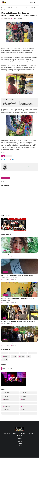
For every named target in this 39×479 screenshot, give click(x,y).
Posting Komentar (6, 181)
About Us (20, 443)
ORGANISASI (7, 406)
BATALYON (8, 7)
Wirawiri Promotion (7, 368)
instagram (7, 433)
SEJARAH (24, 409)
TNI (29, 356)
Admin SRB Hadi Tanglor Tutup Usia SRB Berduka (14, 343)
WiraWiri (23, 451)
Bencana (24, 396)
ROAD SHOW (7, 409)
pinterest (16, 433)
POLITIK (24, 406)
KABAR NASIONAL (26, 403)
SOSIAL (22, 356)
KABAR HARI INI (7, 403)
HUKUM (23, 399)
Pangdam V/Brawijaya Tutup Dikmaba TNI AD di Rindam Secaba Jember (9, 103)
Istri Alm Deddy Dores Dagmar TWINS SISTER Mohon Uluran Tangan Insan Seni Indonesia (17, 276)
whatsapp (32, 433)
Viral (4, 250)
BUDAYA (6, 396)
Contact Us (19, 445)
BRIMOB (24, 353)
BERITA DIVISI (15, 353)
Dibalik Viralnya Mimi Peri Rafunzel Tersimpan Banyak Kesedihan (18, 254)
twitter (24, 433)
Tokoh (4, 339)
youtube (20, 435)
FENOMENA (6, 399)
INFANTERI (6, 356)
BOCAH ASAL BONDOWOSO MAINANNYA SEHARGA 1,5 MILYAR (18, 321)
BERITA (5, 353)
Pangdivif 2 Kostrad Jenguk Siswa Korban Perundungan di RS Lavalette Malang (17, 299)
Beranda (3, 7)
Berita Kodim (33, 353)
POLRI (14, 356)
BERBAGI (24, 392)
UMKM (5, 359)
